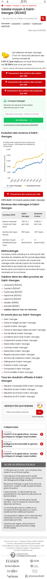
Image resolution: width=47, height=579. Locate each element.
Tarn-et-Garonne (29, 6)
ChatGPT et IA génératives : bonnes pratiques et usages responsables (20, 434)
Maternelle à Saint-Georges (17, 344)
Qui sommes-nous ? (11, 541)
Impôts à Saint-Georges (15, 326)
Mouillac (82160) (11, 303)
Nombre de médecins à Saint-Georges (22, 358)
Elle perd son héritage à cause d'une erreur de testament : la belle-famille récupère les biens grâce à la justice (22, 486)
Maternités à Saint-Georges (17, 351)
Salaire (8, 6)
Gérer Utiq (23, 546)
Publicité (40, 541)
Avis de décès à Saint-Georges (18, 333)
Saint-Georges (11, 319)
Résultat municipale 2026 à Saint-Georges (23, 386)
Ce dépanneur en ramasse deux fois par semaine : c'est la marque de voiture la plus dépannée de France (21, 502)
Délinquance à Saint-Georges (17, 361)
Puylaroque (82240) (13, 292)
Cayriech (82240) (12, 288)
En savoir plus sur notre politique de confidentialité (21, 125)
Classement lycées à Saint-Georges (20, 340)
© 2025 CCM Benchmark (23, 550)
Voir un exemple (37, 416)
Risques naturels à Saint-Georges (19, 354)
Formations (11, 427)
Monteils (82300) (11, 306)
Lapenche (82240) (12, 299)
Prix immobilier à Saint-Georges (18, 372)
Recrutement (18, 543)
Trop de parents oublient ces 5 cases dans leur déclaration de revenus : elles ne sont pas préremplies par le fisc (23, 518)
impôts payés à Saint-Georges (30, 200)
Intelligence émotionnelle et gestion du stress (20, 444)
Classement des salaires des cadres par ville (23, 74)
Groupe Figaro (35, 548)
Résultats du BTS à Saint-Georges (19, 396)
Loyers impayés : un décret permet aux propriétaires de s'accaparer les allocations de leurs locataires (22, 494)
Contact (10, 543)
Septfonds (5, 26)
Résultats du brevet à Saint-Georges (21, 393)
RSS (42, 546)
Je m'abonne (21, 120)
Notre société (31, 541)
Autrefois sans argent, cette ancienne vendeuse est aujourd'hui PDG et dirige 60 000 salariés (19, 526)
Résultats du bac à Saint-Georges (19, 389)
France (16, 6)
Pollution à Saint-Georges (15, 365)
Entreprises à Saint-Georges (17, 369)
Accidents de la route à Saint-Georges (21, 337)
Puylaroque (36, 23)
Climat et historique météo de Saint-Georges (25, 330)
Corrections (11, 548)
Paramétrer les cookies (11, 546)
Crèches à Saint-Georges (16, 347)
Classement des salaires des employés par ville (24, 92)
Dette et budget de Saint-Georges (20, 323)
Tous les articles (34, 546)
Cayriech (26, 23)
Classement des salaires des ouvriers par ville (23, 83)
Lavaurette (16, 23)
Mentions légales (23, 548)
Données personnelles (32, 543)
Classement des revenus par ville (23, 194)
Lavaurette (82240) (13, 285)
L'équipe (23, 541)
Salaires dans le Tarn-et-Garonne (20, 310)
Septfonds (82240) (12, 295)
